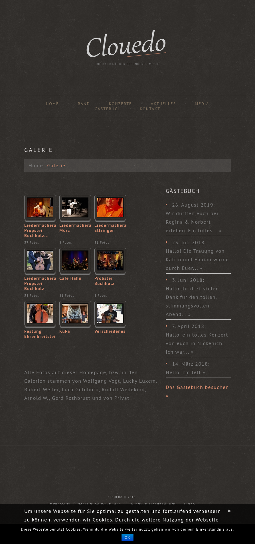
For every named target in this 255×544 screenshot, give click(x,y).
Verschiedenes (110, 331)
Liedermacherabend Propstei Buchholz (40, 283)
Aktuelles (163, 103)
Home (52, 103)
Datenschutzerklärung (152, 504)
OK (127, 537)
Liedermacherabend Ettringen (110, 228)
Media (202, 103)
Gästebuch (108, 108)
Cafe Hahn (70, 278)
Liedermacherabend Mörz (75, 228)
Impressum (59, 504)
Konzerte (120, 103)
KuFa (64, 331)
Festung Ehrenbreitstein (40, 334)
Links (189, 504)
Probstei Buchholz (104, 281)
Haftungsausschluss (99, 504)
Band (84, 103)
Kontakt (150, 108)
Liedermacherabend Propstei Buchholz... (40, 230)
